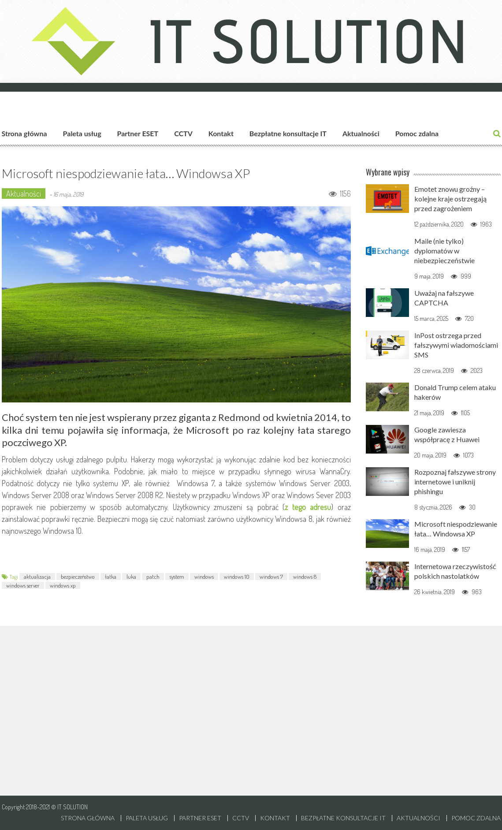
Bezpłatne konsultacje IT (288, 133)
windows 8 (304, 576)
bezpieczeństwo (78, 576)
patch (153, 576)
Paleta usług (82, 133)
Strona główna (24, 133)
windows (204, 576)
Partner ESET (138, 133)
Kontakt (221, 133)
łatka (110, 576)
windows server (23, 585)
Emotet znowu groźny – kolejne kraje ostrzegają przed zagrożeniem (450, 198)
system (177, 576)
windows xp (63, 585)
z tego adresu (308, 507)
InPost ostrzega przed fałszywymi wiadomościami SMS (456, 345)
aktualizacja (37, 576)
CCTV (183, 133)
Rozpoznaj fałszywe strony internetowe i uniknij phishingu (455, 481)
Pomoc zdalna (417, 133)
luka (131, 576)
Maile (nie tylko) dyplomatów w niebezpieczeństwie (444, 250)
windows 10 (236, 576)
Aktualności (360, 133)
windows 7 (271, 576)
